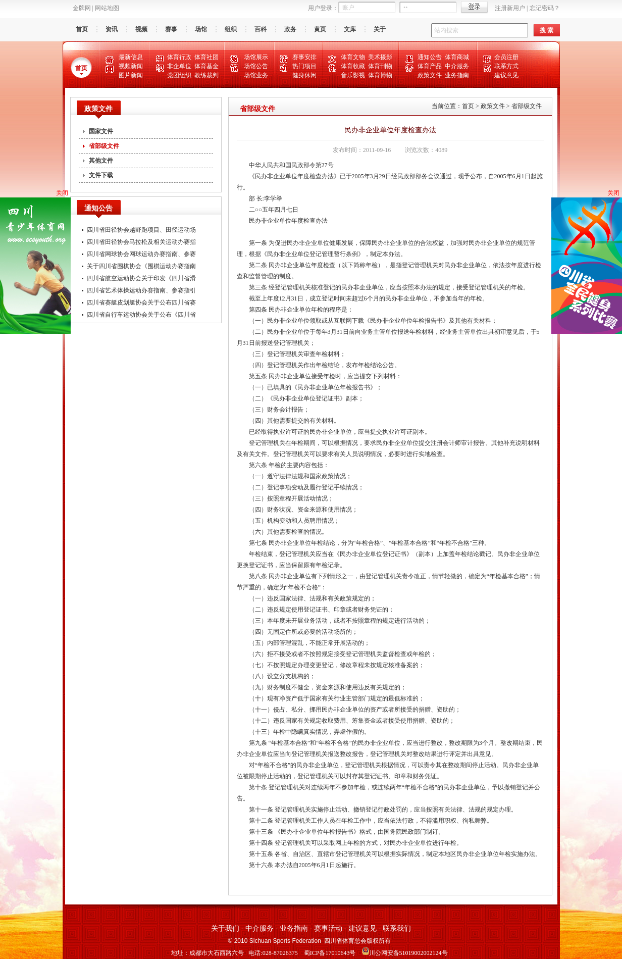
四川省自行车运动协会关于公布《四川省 (141, 314)
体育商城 (457, 57)
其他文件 (101, 160)
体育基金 (206, 66)
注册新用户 (510, 8)
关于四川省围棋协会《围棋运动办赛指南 (141, 266)
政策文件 (430, 75)
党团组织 (179, 75)
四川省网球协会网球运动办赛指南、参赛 (141, 254)
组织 (231, 29)
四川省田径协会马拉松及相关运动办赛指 (141, 241)
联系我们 (397, 928)
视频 (141, 29)
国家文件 (101, 131)
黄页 (320, 29)
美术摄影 (380, 57)
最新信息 (131, 57)
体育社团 (206, 57)
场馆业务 (256, 75)
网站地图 (107, 8)
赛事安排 (304, 57)
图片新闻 (131, 75)
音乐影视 (353, 75)
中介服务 (457, 66)
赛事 (171, 29)
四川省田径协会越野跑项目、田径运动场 (141, 229)
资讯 (112, 29)
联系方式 (506, 66)
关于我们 (225, 928)
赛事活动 (328, 928)
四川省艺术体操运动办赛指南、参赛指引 (141, 290)
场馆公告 (256, 66)
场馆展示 (256, 57)
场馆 (201, 29)
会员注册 (506, 57)
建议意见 (506, 75)
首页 (82, 29)
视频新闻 (131, 66)
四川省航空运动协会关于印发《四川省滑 (141, 278)
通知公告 (430, 57)
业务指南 (457, 75)
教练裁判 (206, 75)
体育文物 (353, 57)
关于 (380, 29)
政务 (290, 29)
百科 (260, 29)
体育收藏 (353, 66)
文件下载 (101, 175)
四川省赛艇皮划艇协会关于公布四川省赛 (141, 302)
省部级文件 (104, 145)
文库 (350, 29)
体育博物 (380, 75)
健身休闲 (304, 75)
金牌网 (82, 8)
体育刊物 (380, 66)
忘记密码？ (545, 8)
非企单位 (179, 66)
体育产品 (430, 66)
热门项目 (304, 66)
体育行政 (179, 57)
